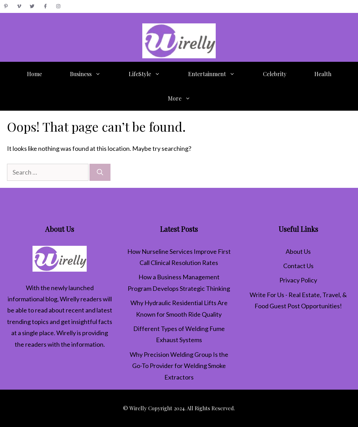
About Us (298, 251)
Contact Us (298, 266)
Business (92, 74)
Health (322, 74)
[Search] (100, 172)
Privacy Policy (298, 280)
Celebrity (274, 74)
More (186, 98)
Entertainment (218, 74)
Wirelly (69, 299)
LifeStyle (151, 74)
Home (34, 74)
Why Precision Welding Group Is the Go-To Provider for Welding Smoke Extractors (179, 366)
